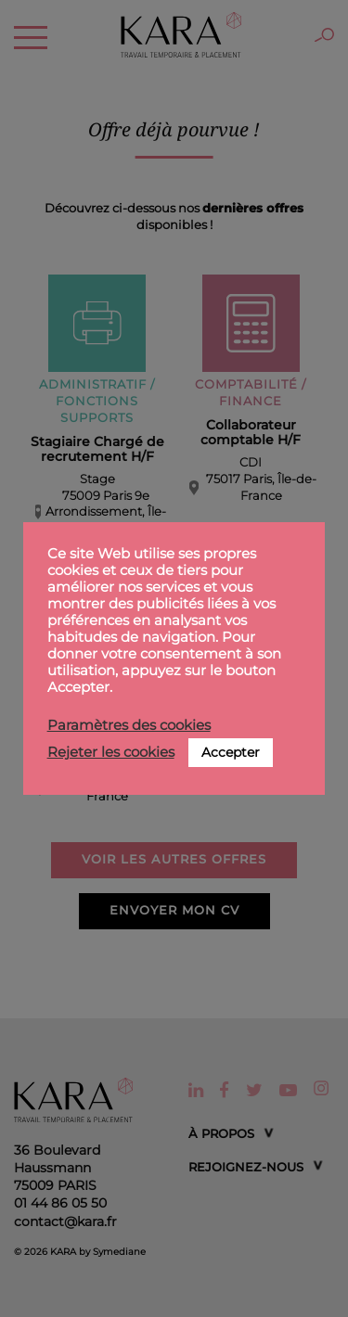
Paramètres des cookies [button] (129, 725)
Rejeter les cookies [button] (110, 752)
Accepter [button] (230, 752)
